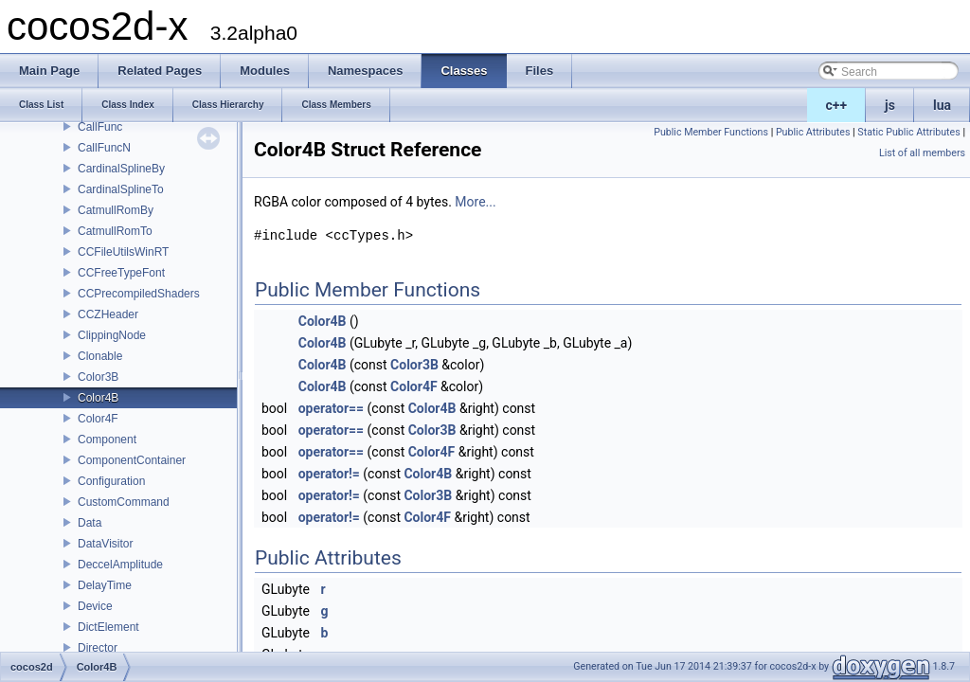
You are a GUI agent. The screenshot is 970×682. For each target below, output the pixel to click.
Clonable (100, 356)
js (890, 105)
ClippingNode (112, 335)
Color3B (98, 377)
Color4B (98, 397)
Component (107, 439)
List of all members (922, 153)
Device (95, 606)
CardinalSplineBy (121, 168)
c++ (837, 105)
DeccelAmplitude (120, 564)
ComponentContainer (132, 460)
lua (942, 105)
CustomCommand (124, 502)
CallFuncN (104, 147)
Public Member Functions (711, 132)
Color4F (98, 418)
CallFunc (100, 127)
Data (89, 522)
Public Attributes (813, 132)
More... (475, 201)
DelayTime (105, 585)
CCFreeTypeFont (121, 272)
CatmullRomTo (115, 231)
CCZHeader (108, 314)
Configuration (111, 481)
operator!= (329, 473)
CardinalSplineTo (121, 189)
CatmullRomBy (115, 210)
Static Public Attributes (908, 132)
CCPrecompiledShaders (139, 293)
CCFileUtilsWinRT (123, 252)
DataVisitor (105, 543)
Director (97, 648)
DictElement (108, 627)
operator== (331, 408)
